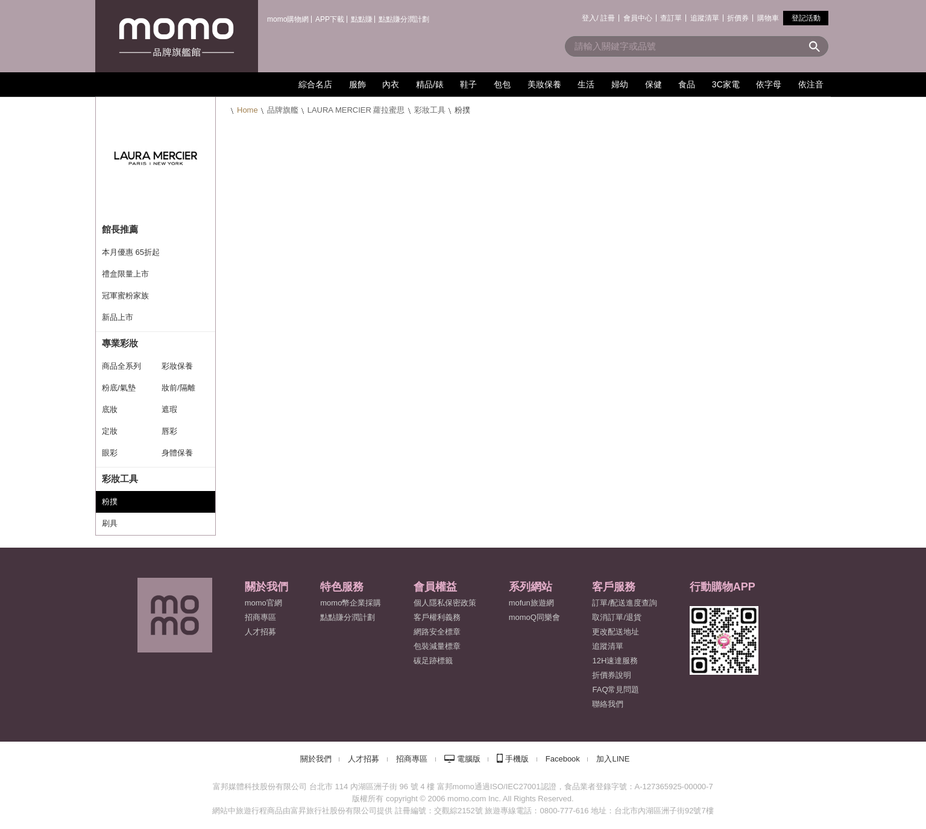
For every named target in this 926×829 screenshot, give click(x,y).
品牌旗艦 (282, 109)
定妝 (110, 431)
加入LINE (612, 758)
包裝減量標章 (437, 646)
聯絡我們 (607, 704)
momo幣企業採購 (350, 602)
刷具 (110, 523)
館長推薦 (120, 229)
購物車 (768, 18)
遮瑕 (169, 409)
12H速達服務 (615, 660)
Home (247, 109)
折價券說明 (611, 675)
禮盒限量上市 (125, 273)
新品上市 (117, 317)
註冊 (607, 18)
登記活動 (806, 18)
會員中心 (637, 18)
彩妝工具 (430, 109)
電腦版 (468, 758)
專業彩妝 (120, 343)
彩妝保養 (177, 366)
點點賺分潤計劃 (404, 19)
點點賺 (362, 19)
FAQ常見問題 (615, 689)
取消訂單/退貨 (616, 617)
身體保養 (177, 452)
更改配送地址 (615, 631)
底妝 (110, 409)
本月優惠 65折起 (131, 252)
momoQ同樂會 (534, 617)
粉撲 (110, 501)
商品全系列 (121, 366)
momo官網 (263, 602)
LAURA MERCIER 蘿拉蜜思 (356, 109)
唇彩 (169, 431)
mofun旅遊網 (531, 602)
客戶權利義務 (437, 617)
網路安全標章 (437, 631)
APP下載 (329, 19)
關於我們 (316, 758)
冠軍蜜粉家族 (125, 295)
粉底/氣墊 (119, 387)
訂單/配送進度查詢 (624, 602)
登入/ (590, 18)
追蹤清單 (704, 18)
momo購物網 (288, 19)
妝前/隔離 (178, 387)
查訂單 (671, 18)
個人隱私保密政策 (445, 602)
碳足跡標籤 (433, 660)
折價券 (738, 18)
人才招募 (363, 758)
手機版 (517, 758)
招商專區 (260, 617)
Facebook (563, 758)
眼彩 (110, 452)
